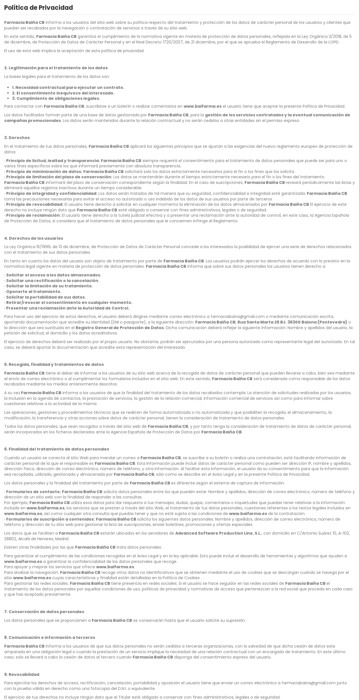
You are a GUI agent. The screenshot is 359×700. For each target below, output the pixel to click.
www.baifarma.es (203, 106)
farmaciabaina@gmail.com (238, 316)
